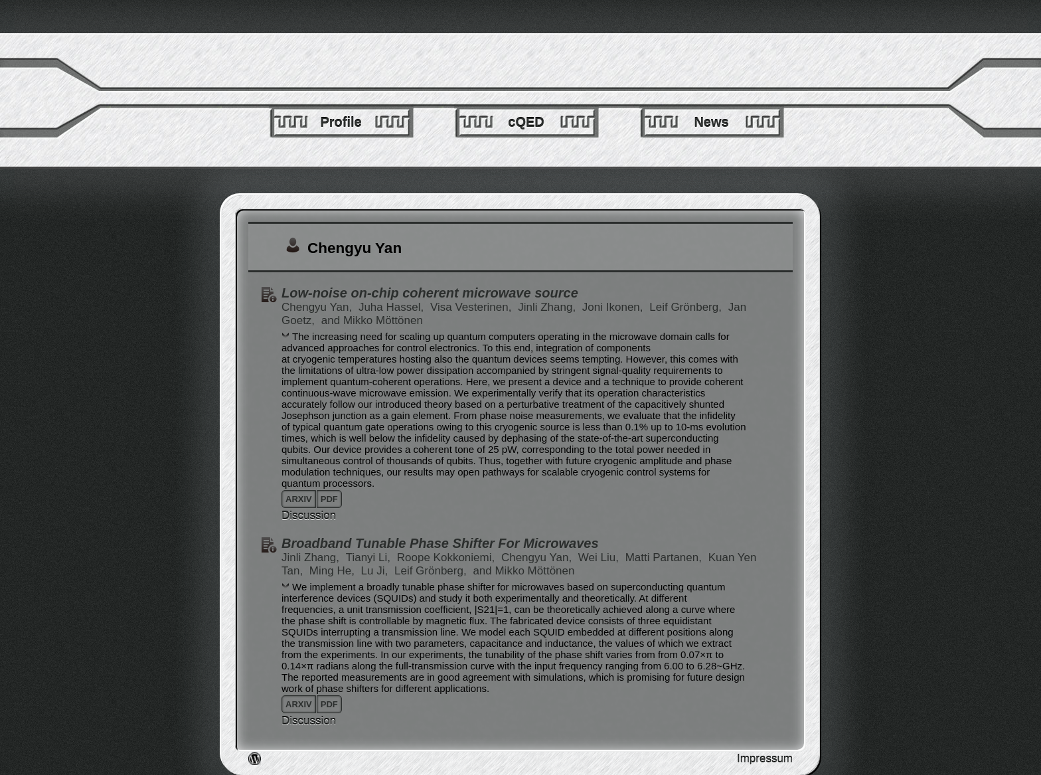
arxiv (298, 499)
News (711, 122)
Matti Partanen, (665, 557)
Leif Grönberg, (686, 307)
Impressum (765, 758)
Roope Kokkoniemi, (447, 557)
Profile (340, 122)
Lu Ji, (376, 570)
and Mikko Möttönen (372, 320)
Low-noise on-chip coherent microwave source (429, 293)
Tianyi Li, (370, 557)
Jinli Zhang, (548, 307)
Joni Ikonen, (614, 307)
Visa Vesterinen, (472, 307)
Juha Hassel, (393, 307)
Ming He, (333, 570)
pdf (329, 499)
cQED (526, 122)
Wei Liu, (600, 557)
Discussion (308, 515)
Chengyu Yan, (318, 307)
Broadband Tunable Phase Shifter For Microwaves (440, 543)
